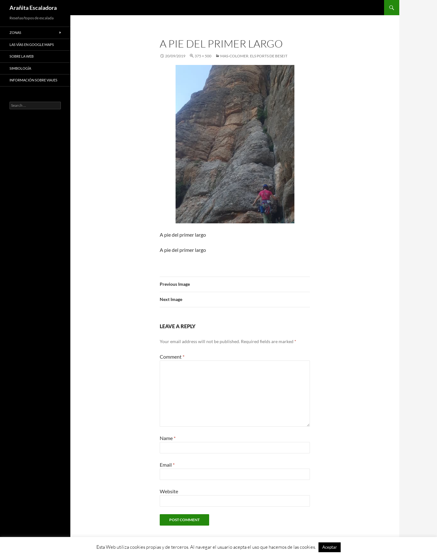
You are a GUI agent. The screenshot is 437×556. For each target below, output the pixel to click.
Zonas (15, 32)
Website (169, 491)
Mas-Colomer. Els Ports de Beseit (253, 56)
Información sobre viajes (33, 80)
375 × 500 (203, 56)
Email (167, 465)
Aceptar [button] (329, 547)
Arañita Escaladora (33, 7)
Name (168, 438)
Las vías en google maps (32, 44)
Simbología (20, 68)
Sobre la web (22, 56)
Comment (172, 357)
